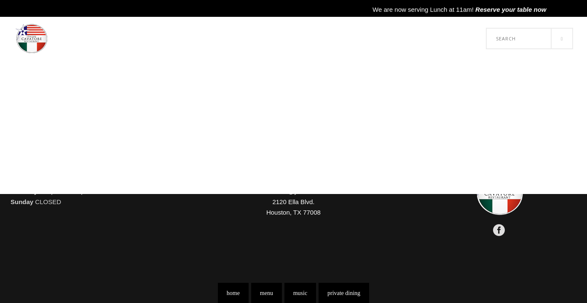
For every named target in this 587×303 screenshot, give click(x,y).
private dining (343, 293)
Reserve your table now (510, 9)
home (233, 293)
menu (266, 293)
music (300, 293)
